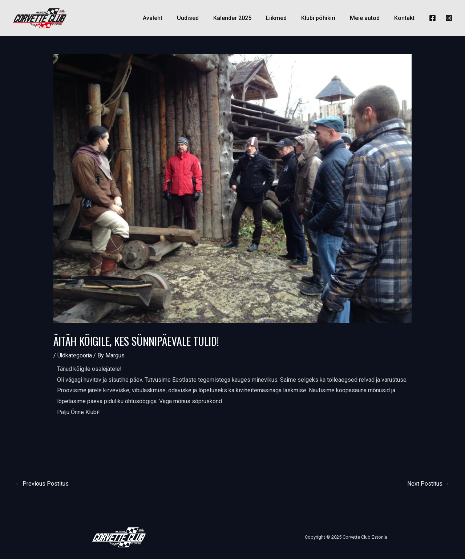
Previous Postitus (42, 483)
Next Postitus (428, 483)
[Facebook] (432, 18)
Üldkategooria (75, 355)
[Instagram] (448, 18)
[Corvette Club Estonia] (40, 17)
